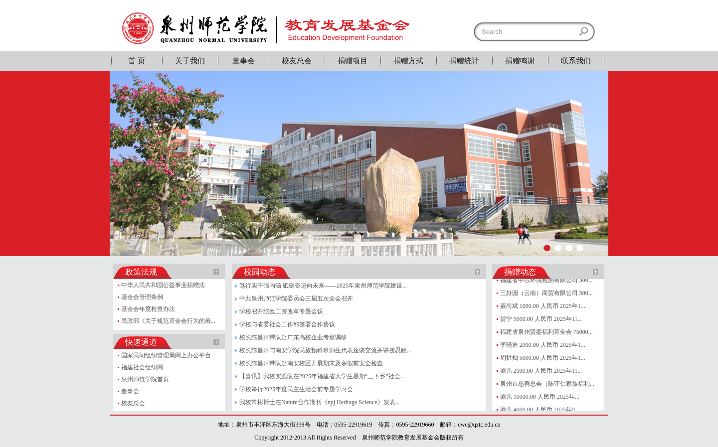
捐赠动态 (520, 272)
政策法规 (141, 272)
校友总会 (297, 61)
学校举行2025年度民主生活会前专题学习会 (296, 389)
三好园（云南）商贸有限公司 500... (546, 293)
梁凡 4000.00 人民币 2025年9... (539, 409)
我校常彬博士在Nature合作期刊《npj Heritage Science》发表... (319, 402)
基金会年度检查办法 (148, 308)
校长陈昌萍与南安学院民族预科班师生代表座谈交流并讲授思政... (325, 350)
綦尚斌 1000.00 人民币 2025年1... (542, 305)
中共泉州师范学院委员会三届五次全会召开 (296, 298)
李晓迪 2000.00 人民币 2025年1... (542, 344)
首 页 (136, 61)
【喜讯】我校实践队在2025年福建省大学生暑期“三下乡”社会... (322, 376)
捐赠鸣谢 (520, 61)
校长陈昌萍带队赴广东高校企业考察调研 (293, 337)
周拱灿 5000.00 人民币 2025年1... (542, 357)
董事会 (243, 61)
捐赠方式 (408, 61)
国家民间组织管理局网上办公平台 (166, 355)
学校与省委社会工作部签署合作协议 (287, 324)
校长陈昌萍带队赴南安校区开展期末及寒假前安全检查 (311, 363)
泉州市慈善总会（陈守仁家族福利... (547, 383)
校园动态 (260, 272)
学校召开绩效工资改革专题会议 (281, 311)
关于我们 (190, 61)
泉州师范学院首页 (145, 379)
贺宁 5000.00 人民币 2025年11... (541, 318)
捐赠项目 (352, 61)
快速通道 (141, 342)
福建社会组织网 (142, 367)
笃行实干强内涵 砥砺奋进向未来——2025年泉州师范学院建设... (323, 285)
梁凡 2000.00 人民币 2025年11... (541, 370)
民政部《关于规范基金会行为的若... (168, 320)
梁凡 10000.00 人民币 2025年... (539, 396)
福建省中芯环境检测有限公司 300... (546, 280)
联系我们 (576, 61)
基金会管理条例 (142, 297)
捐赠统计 (464, 61)
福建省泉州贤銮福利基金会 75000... (546, 331)
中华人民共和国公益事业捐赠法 (163, 285)
